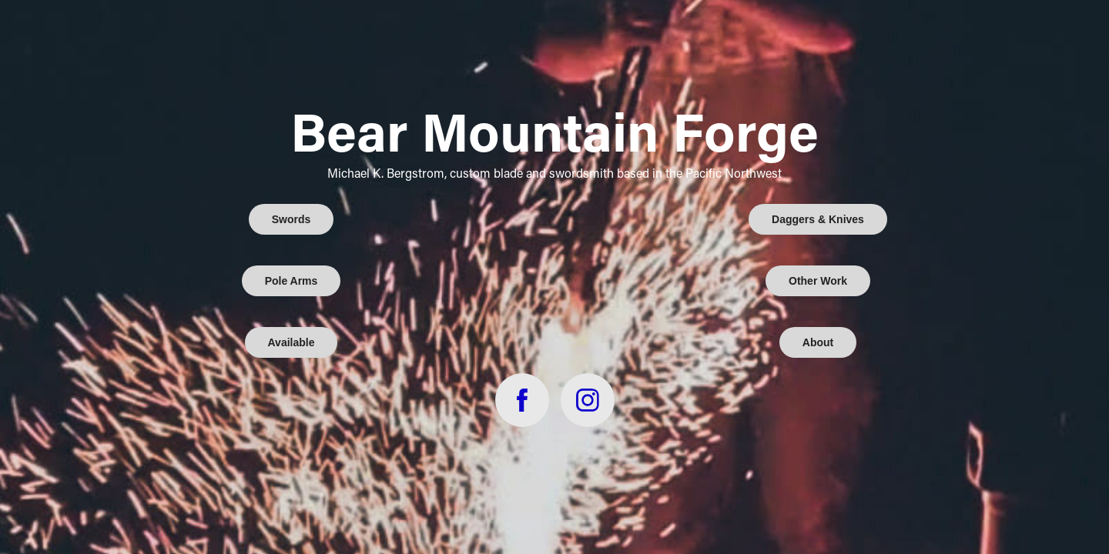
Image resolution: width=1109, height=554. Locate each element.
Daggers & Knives (818, 219)
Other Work (818, 281)
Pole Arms (291, 281)
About (817, 342)
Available (291, 342)
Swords (291, 219)
